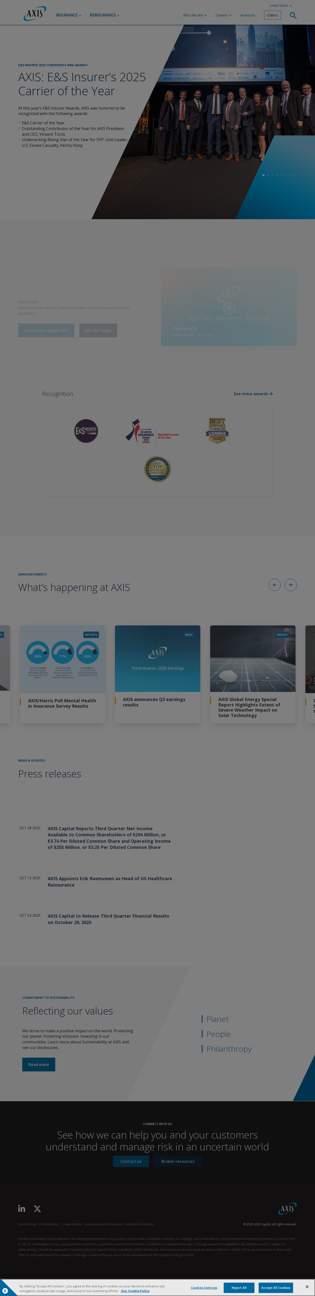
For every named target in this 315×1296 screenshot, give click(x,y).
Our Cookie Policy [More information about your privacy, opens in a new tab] (135, 1291)
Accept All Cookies (275, 1287)
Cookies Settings (5, 1291)
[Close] (307, 1286)
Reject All (239, 1287)
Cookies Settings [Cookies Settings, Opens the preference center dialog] (204, 1287)
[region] (157, 1287)
